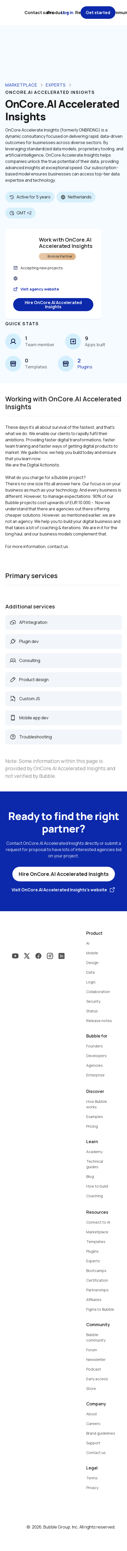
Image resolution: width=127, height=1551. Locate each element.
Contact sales (39, 12)
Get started (98, 12)
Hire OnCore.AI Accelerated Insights (53, 305)
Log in (67, 12)
